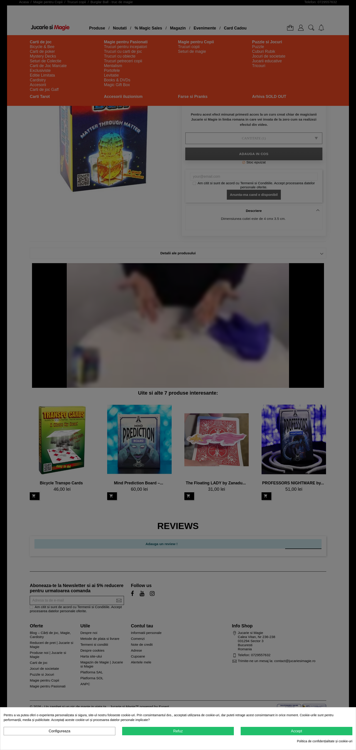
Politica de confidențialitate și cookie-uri (324, 741)
